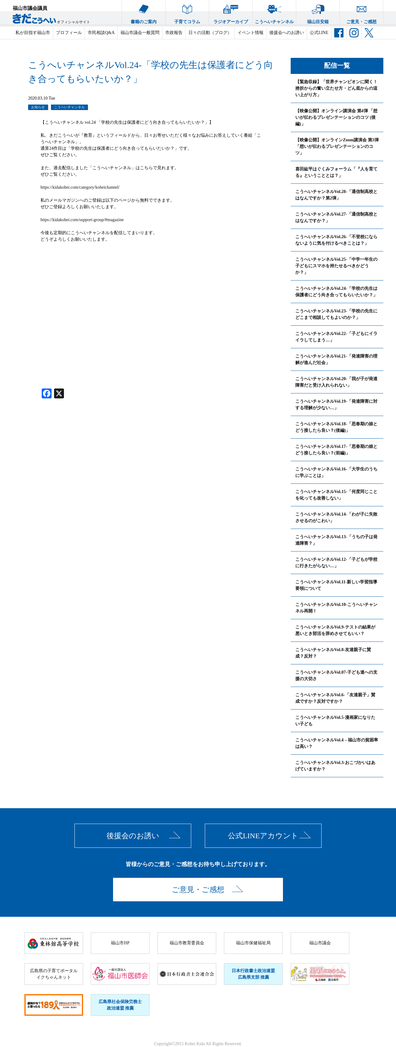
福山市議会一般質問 (139, 32)
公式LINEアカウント (263, 836)
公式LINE (319, 32)
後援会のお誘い (133, 836)
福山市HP (120, 943)
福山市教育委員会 (187, 943)
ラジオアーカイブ (230, 12)
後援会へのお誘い (286, 32)
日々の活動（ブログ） (210, 32)
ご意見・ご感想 (361, 12)
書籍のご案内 (144, 12)
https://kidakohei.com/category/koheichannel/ (80, 187)
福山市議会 (320, 943)
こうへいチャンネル (274, 12)
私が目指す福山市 (32, 32)
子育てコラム (187, 12)
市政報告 (174, 32)
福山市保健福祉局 (253, 943)
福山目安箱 (318, 12)
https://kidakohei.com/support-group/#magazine (82, 219)
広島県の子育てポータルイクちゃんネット (54, 974)
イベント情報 (250, 32)
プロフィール (69, 32)
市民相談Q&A (101, 32)
